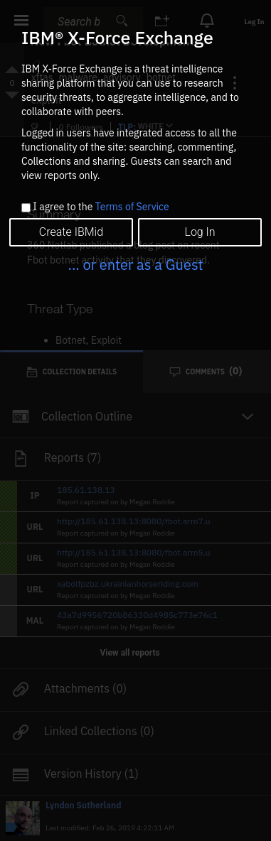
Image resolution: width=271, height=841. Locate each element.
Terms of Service (132, 206)
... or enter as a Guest (135, 264)
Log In (199, 232)
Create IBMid (71, 232)
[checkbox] (26, 207)
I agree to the (101, 207)
